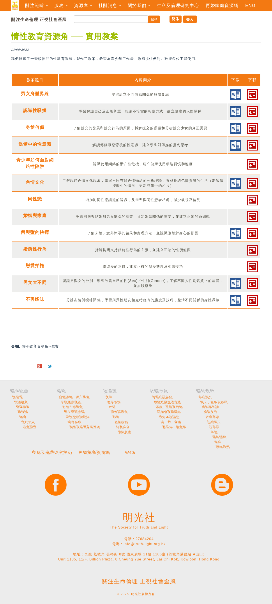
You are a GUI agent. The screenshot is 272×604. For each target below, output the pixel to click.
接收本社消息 (255, 417)
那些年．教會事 (257, 427)
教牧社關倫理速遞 (258, 402)
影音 (202, 417)
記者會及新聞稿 (257, 412)
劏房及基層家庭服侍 (167, 427)
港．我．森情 (255, 422)
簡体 (175, 19)
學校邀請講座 (162, 402)
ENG (250, 5)
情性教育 (112, 402)
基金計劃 (206, 422)
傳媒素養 (112, 407)
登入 (190, 19)
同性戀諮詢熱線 (164, 417)
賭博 (109, 417)
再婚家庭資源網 (222, 5)
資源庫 (83, 5)
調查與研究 (206, 412)
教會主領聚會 (162, 407)
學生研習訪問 (162, 412)
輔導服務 (159, 422)
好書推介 (206, 427)
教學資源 (205, 402)
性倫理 (110, 397)
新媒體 (110, 412)
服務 (60, 5)
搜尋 (154, 19)
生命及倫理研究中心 (178, 5)
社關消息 (110, 5)
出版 (201, 407)
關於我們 (139, 5)
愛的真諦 (206, 432)
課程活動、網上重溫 (166, 397)
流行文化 (113, 422)
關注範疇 (36, 5)
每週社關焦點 (254, 397)
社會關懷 (113, 427)
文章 (201, 397)
